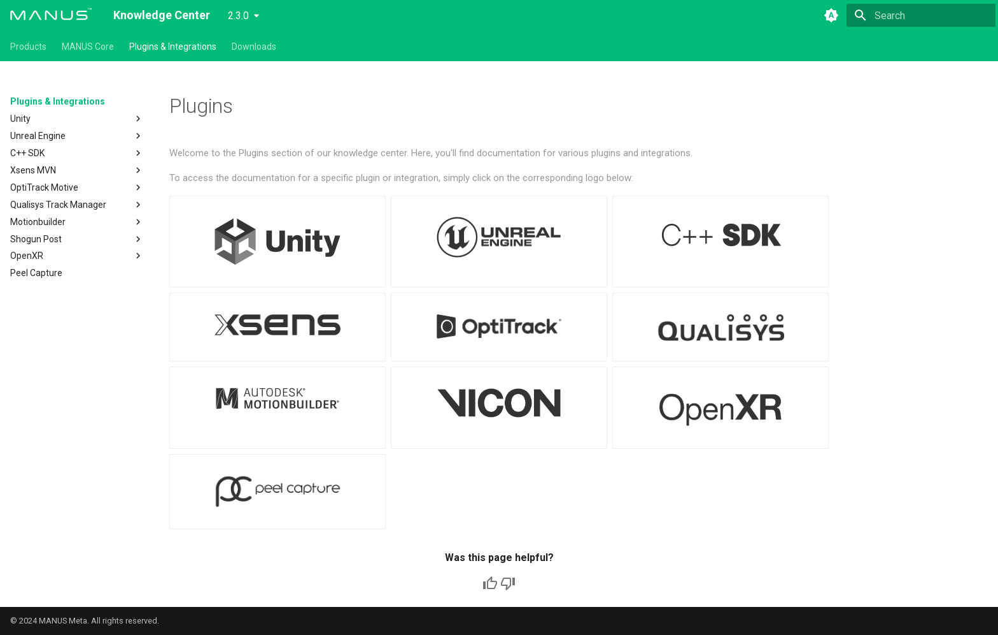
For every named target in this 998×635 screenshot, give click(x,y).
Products (28, 46)
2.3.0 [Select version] (238, 16)
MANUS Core (88, 46)
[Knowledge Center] (51, 15)
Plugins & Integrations (172, 46)
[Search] (921, 15)
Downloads (254, 46)
